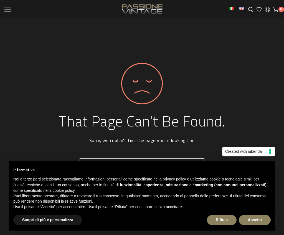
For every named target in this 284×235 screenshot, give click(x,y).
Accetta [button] (255, 220)
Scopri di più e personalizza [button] (47, 220)
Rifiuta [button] (222, 220)
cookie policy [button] (64, 190)
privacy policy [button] (174, 179)
